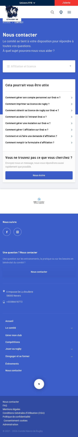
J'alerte (66, 2)
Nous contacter (39, 271)
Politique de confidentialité (16, 416)
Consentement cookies (15, 420)
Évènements (12, 363)
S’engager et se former (17, 356)
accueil (7, 22)
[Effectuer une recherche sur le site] (53, 12)
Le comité (10, 327)
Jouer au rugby (13, 348)
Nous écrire (39, 175)
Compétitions (12, 342)
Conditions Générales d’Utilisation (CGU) (24, 413)
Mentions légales (11, 409)
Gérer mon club (13, 335)
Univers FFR (27, 3)
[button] (69, 12)
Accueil (9, 321)
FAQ (5, 405)
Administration (10, 424)
